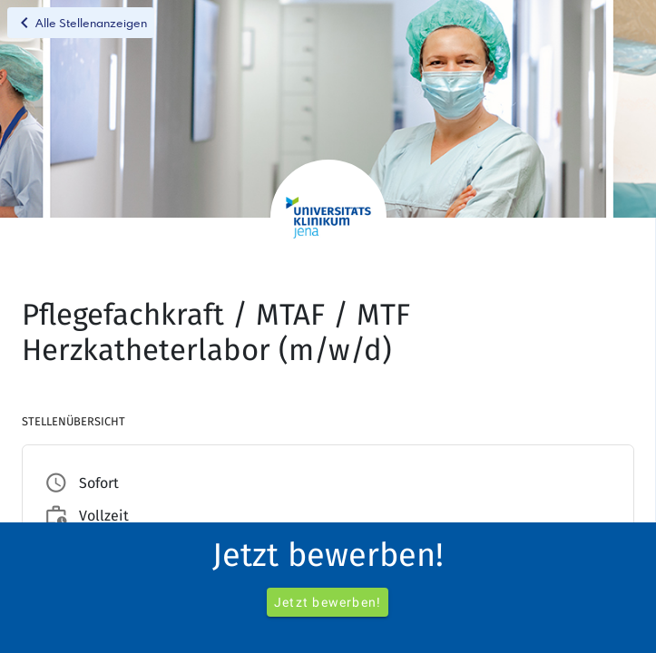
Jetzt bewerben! (327, 602)
